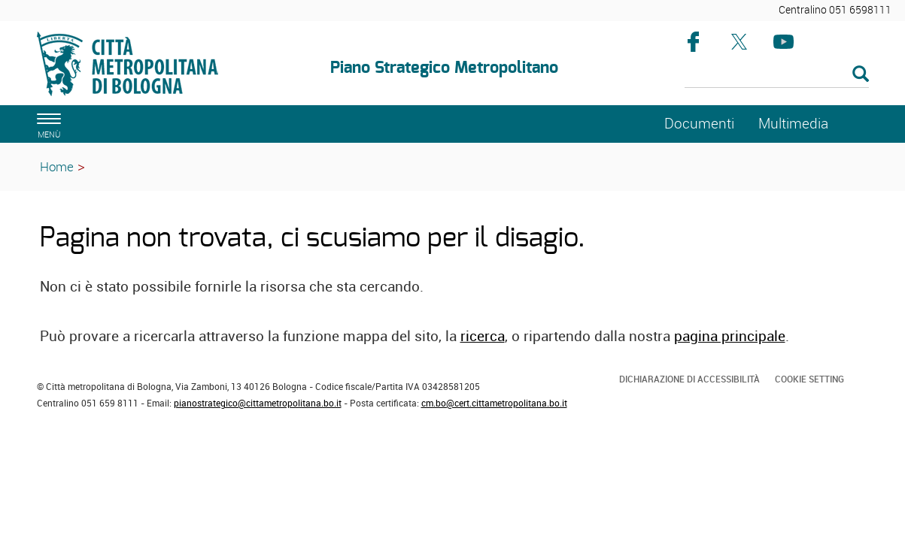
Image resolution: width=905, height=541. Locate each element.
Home (57, 166)
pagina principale (729, 336)
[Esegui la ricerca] (860, 74)
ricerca (482, 336)
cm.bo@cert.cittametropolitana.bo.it (494, 403)
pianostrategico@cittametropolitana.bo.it (258, 403)
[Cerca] (777, 75)
